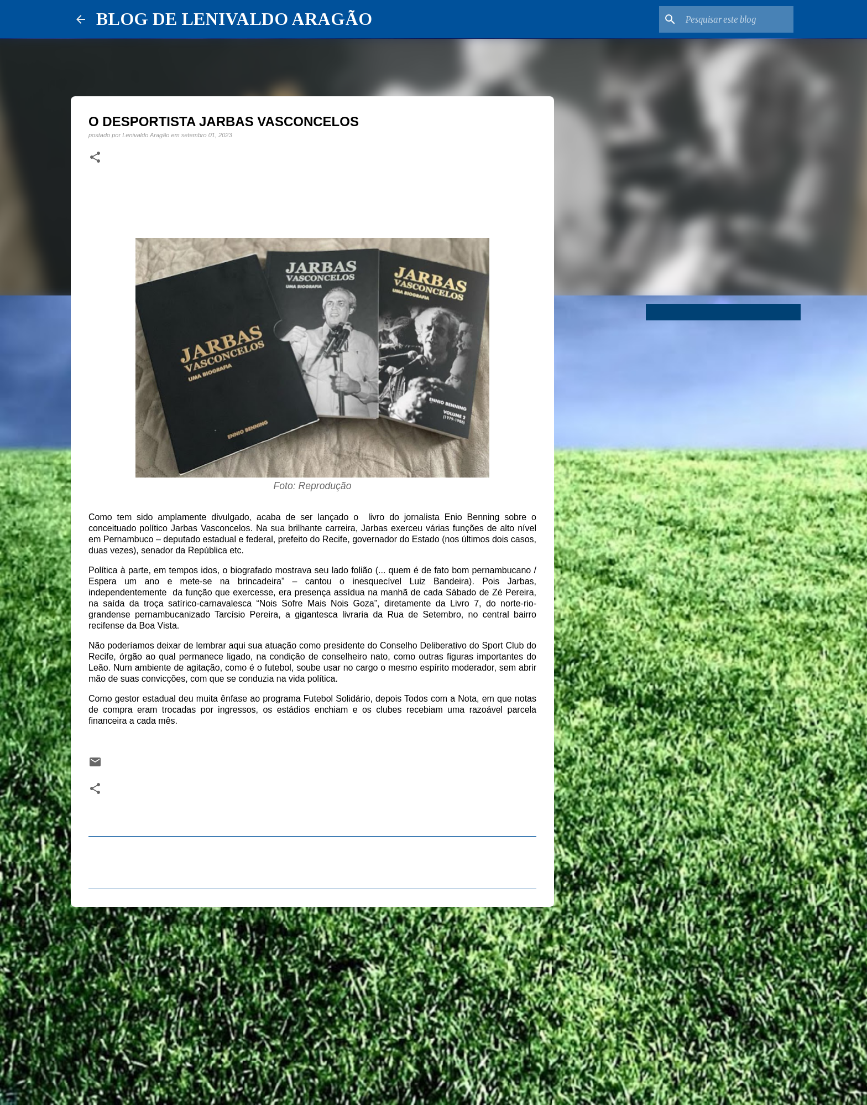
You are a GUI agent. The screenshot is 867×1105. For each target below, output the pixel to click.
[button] (95, 158)
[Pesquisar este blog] (735, 19)
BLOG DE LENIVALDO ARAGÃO (234, 19)
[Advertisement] (312, 1001)
